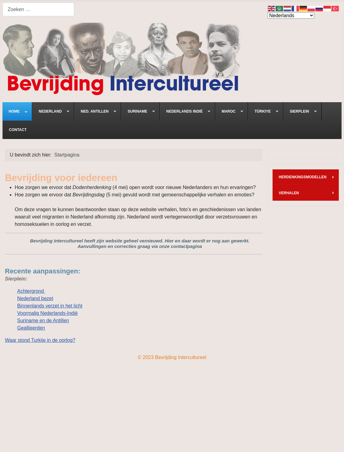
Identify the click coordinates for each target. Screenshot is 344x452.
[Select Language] (291, 15)
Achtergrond (31, 291)
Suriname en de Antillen (43, 320)
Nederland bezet (35, 298)
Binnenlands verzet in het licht (49, 305)
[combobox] (38, 9)
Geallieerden (31, 327)
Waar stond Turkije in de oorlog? (40, 340)
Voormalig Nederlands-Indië (47, 313)
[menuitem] (17, 111)
